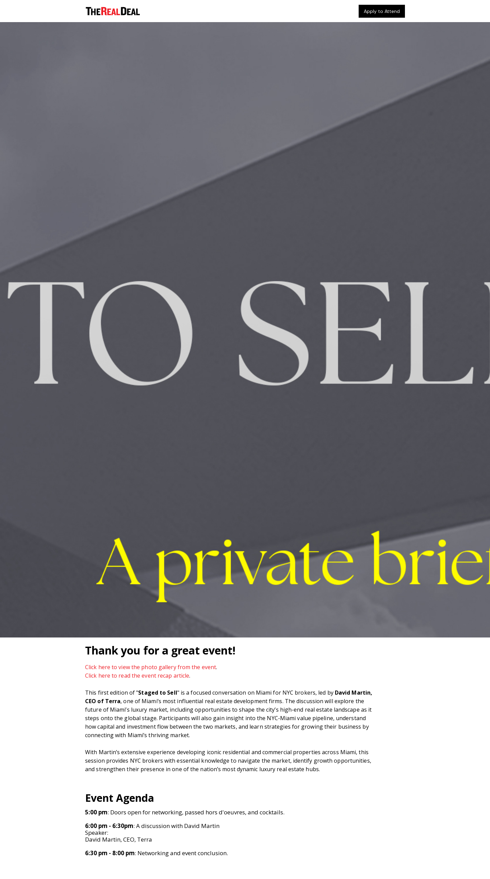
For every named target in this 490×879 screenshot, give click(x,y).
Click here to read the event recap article (137, 675)
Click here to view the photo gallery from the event (150, 667)
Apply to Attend (382, 11)
